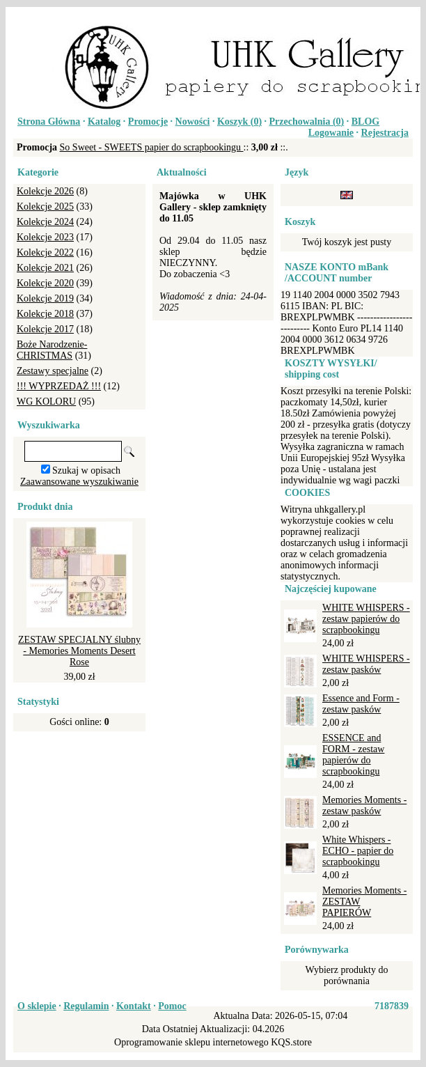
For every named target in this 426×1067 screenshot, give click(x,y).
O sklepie (36, 1006)
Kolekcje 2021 (45, 268)
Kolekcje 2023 (45, 237)
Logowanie (331, 132)
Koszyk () (239, 121)
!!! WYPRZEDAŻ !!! (59, 386)
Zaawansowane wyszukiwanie (79, 481)
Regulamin (86, 1006)
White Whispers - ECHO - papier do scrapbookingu (357, 850)
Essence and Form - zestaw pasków (361, 704)
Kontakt (133, 1006)
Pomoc (172, 1006)
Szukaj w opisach (86, 470)
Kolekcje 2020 (45, 283)
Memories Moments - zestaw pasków (364, 805)
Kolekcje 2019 (45, 298)
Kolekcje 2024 (45, 222)
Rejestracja (385, 132)
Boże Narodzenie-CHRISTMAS (52, 350)
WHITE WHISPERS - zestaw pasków (366, 664)
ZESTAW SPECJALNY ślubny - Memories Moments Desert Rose (79, 650)
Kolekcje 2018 (45, 314)
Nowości (192, 121)
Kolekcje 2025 (45, 206)
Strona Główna (48, 121)
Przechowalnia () (307, 121)
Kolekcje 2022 (45, 252)
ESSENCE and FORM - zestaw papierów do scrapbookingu (353, 755)
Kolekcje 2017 (45, 329)
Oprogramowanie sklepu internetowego (191, 1042)
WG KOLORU (46, 401)
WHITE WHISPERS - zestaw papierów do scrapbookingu (366, 618)
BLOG (365, 121)
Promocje (148, 121)
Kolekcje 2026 (45, 191)
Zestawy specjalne (52, 371)
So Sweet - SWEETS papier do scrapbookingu (152, 147)
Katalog (104, 121)
